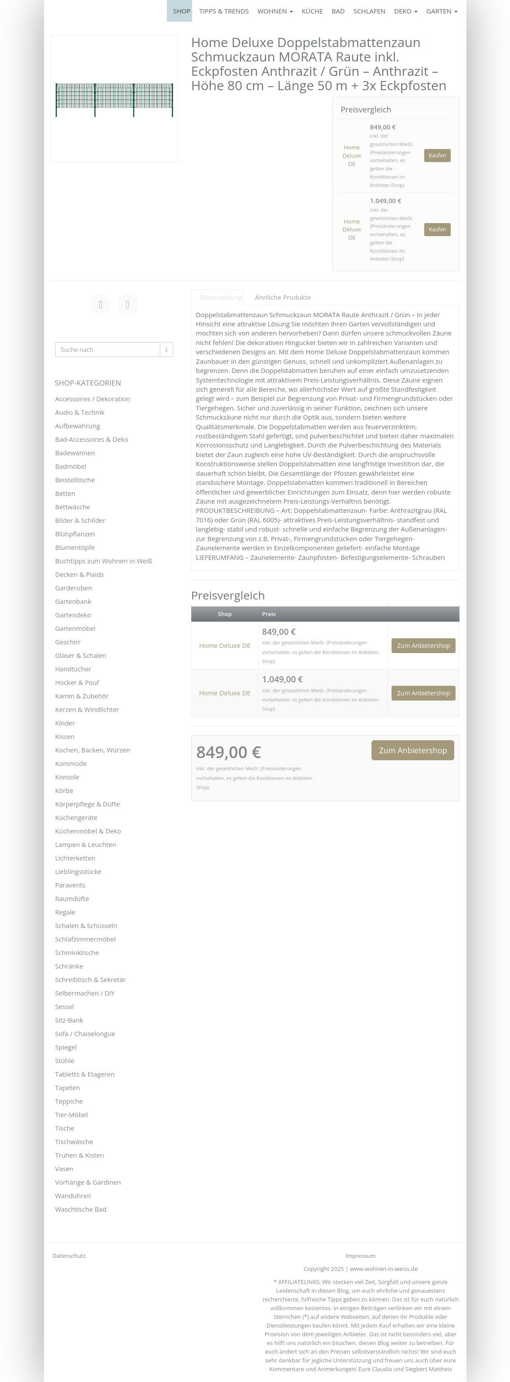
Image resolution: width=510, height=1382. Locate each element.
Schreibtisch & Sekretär (90, 979)
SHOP (182, 11)
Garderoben (73, 587)
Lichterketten (75, 858)
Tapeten (67, 1087)
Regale (65, 912)
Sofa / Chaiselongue (85, 1033)
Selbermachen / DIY (85, 993)
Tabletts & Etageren (85, 1074)
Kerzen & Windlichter (87, 709)
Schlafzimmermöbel (85, 939)
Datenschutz (69, 1256)
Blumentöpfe (75, 547)
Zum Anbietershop (423, 645)
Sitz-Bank (69, 1020)
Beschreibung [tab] (221, 297)
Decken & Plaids (79, 574)
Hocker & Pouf (77, 682)
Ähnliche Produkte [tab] (283, 297)
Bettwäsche (73, 506)
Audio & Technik (80, 412)
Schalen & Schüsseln (86, 925)
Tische (64, 1128)
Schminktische (77, 952)
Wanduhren (73, 1195)
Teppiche (69, 1101)
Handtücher (73, 668)
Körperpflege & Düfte (87, 803)
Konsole (67, 776)
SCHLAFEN (369, 11)
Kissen (65, 736)
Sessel (64, 1006)
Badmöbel (71, 466)
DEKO (406, 11)
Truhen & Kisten (79, 1155)
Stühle (64, 1060)
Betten (65, 493)
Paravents (70, 885)
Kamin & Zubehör (82, 695)
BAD (338, 11)
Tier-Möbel (71, 1114)
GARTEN (441, 11)
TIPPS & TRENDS (224, 11)
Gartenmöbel (75, 628)
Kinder (65, 722)
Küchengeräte (76, 817)
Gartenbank (73, 601)
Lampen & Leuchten (85, 844)
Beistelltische (75, 479)
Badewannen (75, 452)
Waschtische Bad (81, 1209)
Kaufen (437, 155)
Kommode (71, 763)
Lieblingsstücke (78, 871)
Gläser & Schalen (81, 655)
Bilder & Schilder (80, 520)
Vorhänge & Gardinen (88, 1182)
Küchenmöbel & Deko (88, 830)
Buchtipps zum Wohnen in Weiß (103, 560)
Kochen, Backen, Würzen (92, 749)
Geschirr (68, 641)
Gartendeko (73, 614)
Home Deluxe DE (352, 155)
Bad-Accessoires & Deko (91, 439)
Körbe (64, 790)
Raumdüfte (72, 898)
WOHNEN (275, 11)
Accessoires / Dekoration (92, 398)
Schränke (69, 966)
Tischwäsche (74, 1141)
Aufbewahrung (77, 425)
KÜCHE (312, 11)
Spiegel (66, 1047)
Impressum (360, 1256)
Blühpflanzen (75, 533)
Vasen (64, 1168)
